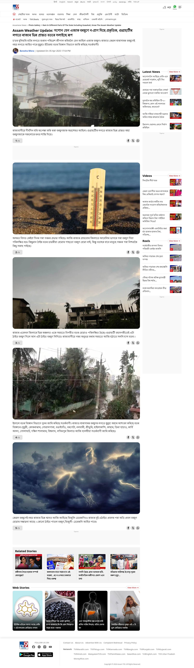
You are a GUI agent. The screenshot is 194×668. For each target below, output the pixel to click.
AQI (169, 7)
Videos (147, 176)
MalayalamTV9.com (97, 654)
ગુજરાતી (95, 2)
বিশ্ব (92, 14)
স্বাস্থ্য (79, 19)
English (62, 2)
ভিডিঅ (124, 14)
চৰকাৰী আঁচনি (97, 19)
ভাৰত (41, 14)
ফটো (117, 14)
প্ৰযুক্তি (99, 14)
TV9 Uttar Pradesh (166, 654)
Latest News (151, 72)
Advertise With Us (93, 642)
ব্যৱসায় (60, 14)
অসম (34, 14)
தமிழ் (115, 2)
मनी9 (129, 2)
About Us (79, 642)
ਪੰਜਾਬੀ (109, 2)
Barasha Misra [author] (27, 50)
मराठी (89, 2)
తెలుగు (82, 2)
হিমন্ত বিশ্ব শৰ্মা (60, 19)
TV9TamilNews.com (116, 654)
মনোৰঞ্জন (51, 14)
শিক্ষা (68, 14)
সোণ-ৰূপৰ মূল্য (110, 19)
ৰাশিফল (86, 19)
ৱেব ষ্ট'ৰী (108, 14)
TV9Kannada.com (114, 649)
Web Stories (21, 587)
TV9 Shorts (34, 19)
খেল (75, 14)
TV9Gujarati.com (163, 649)
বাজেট (18, 19)
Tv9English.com (149, 654)
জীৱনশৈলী (84, 14)
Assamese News (20, 25)
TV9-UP (136, 2)
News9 (70, 2)
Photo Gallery (34, 25)
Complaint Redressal (113, 642)
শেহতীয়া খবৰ (23, 14)
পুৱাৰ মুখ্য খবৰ (47, 19)
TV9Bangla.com (131, 649)
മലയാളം (122, 2)
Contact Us (68, 642)
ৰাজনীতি (71, 19)
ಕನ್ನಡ (76, 2)
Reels (146, 241)
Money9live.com (81, 658)
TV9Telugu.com (97, 649)
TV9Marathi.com (81, 649)
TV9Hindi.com (80, 654)
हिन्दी (55, 2)
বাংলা (103, 2)
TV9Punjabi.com (147, 649)
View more (133, 587)
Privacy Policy (130, 642)
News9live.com (134, 654)
